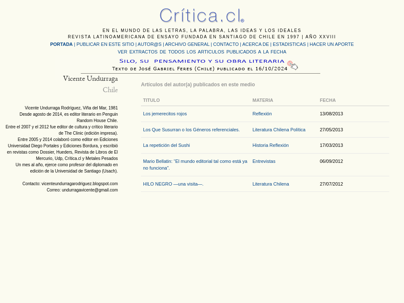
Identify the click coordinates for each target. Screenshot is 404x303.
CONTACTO (226, 44)
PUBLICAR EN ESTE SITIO (105, 44)
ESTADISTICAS (289, 44)
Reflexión (262, 113)
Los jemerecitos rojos (165, 113)
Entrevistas (263, 161)
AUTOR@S (150, 44)
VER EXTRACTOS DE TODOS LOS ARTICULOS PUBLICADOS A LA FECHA (202, 51)
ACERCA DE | (257, 44)
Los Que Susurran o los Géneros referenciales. (191, 129)
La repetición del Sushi (166, 145)
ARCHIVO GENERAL (187, 44)
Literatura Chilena (270, 129)
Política (298, 129)
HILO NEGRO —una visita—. (173, 183)
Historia (260, 145)
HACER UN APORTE (332, 44)
